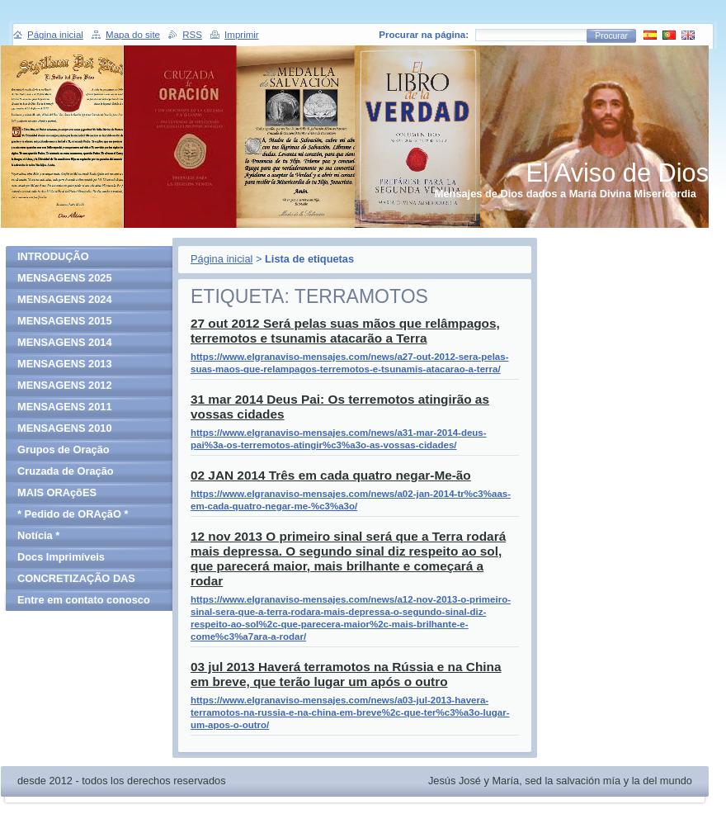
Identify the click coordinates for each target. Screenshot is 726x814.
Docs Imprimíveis (61, 557)
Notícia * (38, 535)
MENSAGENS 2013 (64, 363)
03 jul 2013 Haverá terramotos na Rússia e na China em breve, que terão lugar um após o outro (346, 674)
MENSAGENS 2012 (64, 385)
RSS (192, 35)
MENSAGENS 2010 (64, 428)
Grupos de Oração (63, 449)
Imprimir (241, 35)
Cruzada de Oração (65, 471)
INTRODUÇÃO (53, 256)
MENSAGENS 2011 (64, 406)
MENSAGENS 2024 (64, 299)
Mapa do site (133, 35)
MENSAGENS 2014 (64, 342)
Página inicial (221, 259)
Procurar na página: (424, 35)
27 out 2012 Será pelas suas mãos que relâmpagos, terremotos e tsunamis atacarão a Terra (345, 330)
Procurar (611, 35)
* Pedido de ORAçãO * (72, 514)
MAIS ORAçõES (57, 492)
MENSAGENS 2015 (64, 321)
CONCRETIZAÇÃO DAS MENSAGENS (76, 580)
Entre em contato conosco (83, 600)
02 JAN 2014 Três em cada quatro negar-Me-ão (331, 475)
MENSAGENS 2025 (64, 278)
